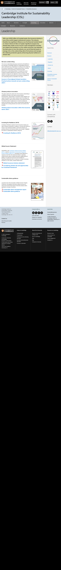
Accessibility (4, 239)
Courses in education (21, 243)
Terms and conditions (6, 246)
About (8, 22)
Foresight (25, 22)
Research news (50, 233)
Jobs (33, 238)
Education (16, 22)
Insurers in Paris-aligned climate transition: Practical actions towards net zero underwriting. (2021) (16, 81)
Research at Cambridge (33, 3)
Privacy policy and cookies (7, 242)
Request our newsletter (37, 217)
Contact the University (6, 237)
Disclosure (49, 53)
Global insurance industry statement (14, 163)
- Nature (49, 68)
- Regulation (49, 62)
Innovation (42, 22)
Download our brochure (37, 219)
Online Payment (50, 214)
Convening (8, 9)
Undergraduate (20, 233)
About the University (26, 3)
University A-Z (4, 247)
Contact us (22, 25)
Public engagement (51, 238)
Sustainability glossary (52, 212)
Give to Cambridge (36, 236)
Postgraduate (19, 235)
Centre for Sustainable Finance (18, 9)
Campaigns (3, 25)
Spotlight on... (50, 240)
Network (51, 22)
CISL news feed (35, 215)
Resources (12, 25)
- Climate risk (50, 65)
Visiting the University (36, 241)
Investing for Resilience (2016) (12, 133)
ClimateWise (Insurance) (31, 9)
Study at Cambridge (19, 3)
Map (33, 240)
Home (3, 9)
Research (49, 56)
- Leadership (50, 59)
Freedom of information (6, 240)
